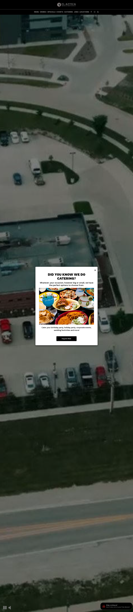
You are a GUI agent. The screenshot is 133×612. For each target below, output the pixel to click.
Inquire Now (66, 338)
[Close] (95, 270)
